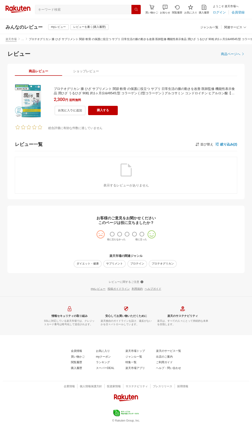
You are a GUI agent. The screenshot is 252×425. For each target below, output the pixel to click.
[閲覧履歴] (177, 9)
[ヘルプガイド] (153, 289)
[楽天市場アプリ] (135, 368)
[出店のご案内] (164, 357)
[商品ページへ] (233, 54)
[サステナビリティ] (137, 386)
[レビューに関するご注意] (126, 282)
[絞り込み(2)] (226, 144)
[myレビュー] (58, 27)
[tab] (38, 71)
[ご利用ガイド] (164, 362)
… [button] (22, 39)
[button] (165, 9)
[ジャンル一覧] (209, 27)
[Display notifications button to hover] (151, 9)
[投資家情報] (114, 386)
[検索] (136, 9)
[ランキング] (103, 362)
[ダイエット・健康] (88, 264)
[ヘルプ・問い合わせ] (168, 368)
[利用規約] (137, 289)
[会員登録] (238, 12)
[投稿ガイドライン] (119, 289)
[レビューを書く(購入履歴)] (89, 27)
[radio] (112, 234)
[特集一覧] (131, 362)
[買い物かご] (78, 357)
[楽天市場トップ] (135, 351)
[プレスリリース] (162, 386)
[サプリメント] (114, 264)
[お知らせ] (165, 9)
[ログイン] (219, 12)
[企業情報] (69, 386)
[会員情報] (76, 351)
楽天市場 (11, 39)
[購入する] (103, 110)
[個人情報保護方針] (91, 386)
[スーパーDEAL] (105, 368)
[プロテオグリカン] (163, 264)
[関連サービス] (235, 27)
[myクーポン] (103, 357)
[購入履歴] (204, 9)
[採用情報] (182, 386)
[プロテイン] (137, 264)
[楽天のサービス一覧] (168, 351)
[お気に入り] (190, 9)
